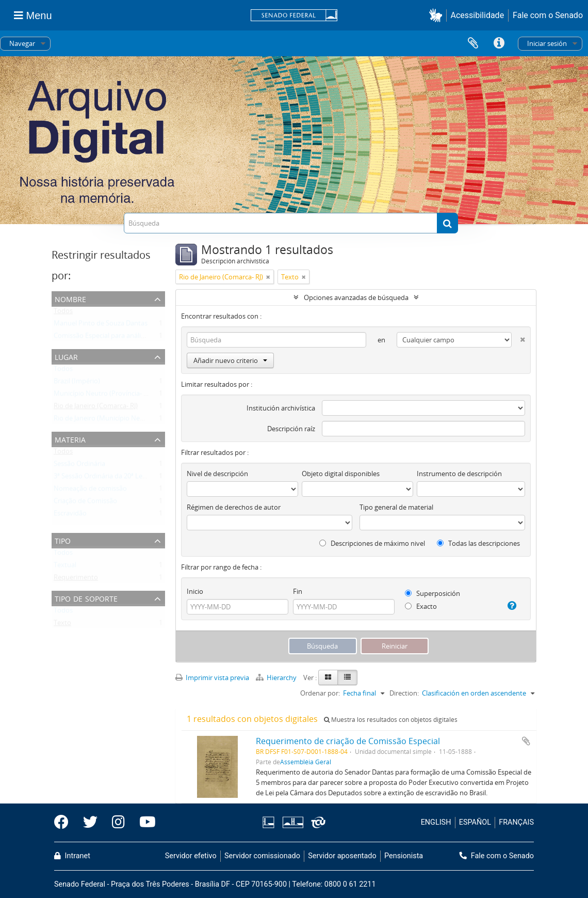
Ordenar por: (320, 693)
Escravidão (70, 515)
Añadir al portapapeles (526, 741)
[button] (437, 15)
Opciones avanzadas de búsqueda (356, 297)
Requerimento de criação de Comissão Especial (348, 741)
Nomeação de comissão (90, 490)
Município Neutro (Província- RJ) (102, 395)
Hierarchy (277, 677)
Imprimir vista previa (212, 677)
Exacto (421, 606)
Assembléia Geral (305, 762)
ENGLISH (436, 822)
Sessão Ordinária (79, 465)
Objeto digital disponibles (341, 473)
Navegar (22, 43)
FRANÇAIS (516, 822)
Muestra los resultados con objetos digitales (391, 719)
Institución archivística (281, 408)
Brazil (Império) (77, 383)
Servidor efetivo (191, 856)
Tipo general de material (396, 507)
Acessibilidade (477, 15)
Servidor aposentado (342, 856)
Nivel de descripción (217, 473)
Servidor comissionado (262, 856)
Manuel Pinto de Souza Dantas (101, 325)
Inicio (195, 591)
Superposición (432, 593)
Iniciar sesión (547, 43)
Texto (62, 624)
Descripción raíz (291, 428)
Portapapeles (473, 43)
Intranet (72, 856)
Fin (297, 591)
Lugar (66, 356)
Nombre (70, 298)
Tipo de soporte (86, 598)
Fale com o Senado (548, 15)
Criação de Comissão (85, 503)
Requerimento (76, 579)
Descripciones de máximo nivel (372, 543)
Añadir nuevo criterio (230, 360)
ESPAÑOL (475, 822)
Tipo (63, 540)
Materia (70, 439)
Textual (65, 567)
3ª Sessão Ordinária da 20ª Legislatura (111, 478)
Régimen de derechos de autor (234, 507)
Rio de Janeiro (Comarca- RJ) (96, 408)
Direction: (404, 693)
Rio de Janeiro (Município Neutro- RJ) (109, 420)
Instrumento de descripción (459, 473)
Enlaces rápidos (499, 43)
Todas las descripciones (478, 543)
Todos (63, 313)
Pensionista (403, 856)
